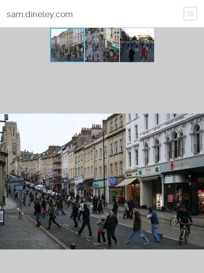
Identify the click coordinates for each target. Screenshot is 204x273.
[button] (102, 45)
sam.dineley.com (40, 14)
